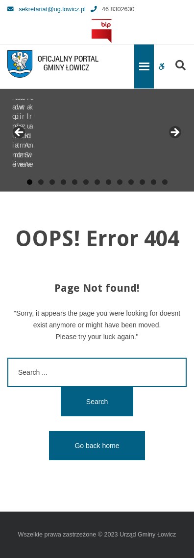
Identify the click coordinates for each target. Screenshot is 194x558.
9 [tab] (119, 182)
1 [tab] (29, 182)
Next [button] (174, 133)
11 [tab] (142, 182)
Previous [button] (19, 133)
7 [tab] (97, 182)
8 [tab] (108, 182)
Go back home (96, 446)
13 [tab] (165, 182)
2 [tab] (41, 182)
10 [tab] (131, 182)
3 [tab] (52, 182)
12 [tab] (153, 182)
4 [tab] (63, 182)
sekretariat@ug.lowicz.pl (46, 9)
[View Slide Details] (44, 135)
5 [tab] (74, 182)
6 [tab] (86, 182)
